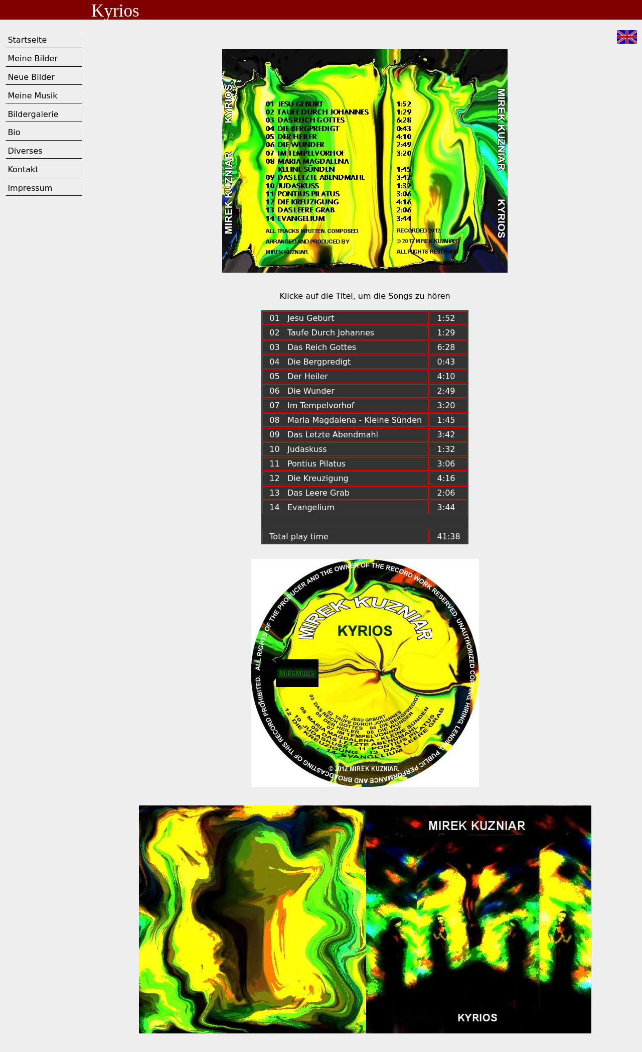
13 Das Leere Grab (309, 493)
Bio (14, 132)
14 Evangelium (302, 507)
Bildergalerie (33, 114)
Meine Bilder (33, 58)
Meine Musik (32, 95)
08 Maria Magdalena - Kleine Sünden (345, 420)
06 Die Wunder (302, 391)
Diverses (25, 151)
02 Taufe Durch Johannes (321, 332)
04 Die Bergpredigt (310, 362)
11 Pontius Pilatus (307, 464)
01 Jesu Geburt (301, 318)
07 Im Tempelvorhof (311, 405)
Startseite (27, 40)
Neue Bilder (31, 77)
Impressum (30, 188)
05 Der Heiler (298, 376)
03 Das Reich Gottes (312, 347)
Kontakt (23, 169)
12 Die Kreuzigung (309, 478)
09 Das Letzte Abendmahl (323, 434)
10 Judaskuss (298, 449)
